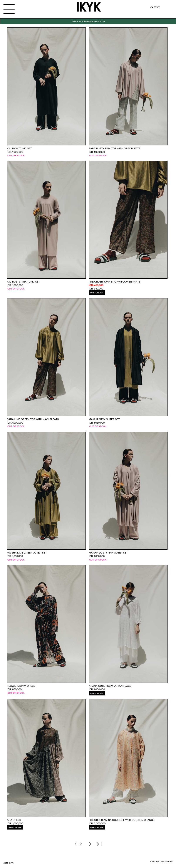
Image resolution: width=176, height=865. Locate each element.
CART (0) (155, 7)
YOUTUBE (154, 861)
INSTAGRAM (167, 861)
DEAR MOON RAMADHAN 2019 (88, 21)
